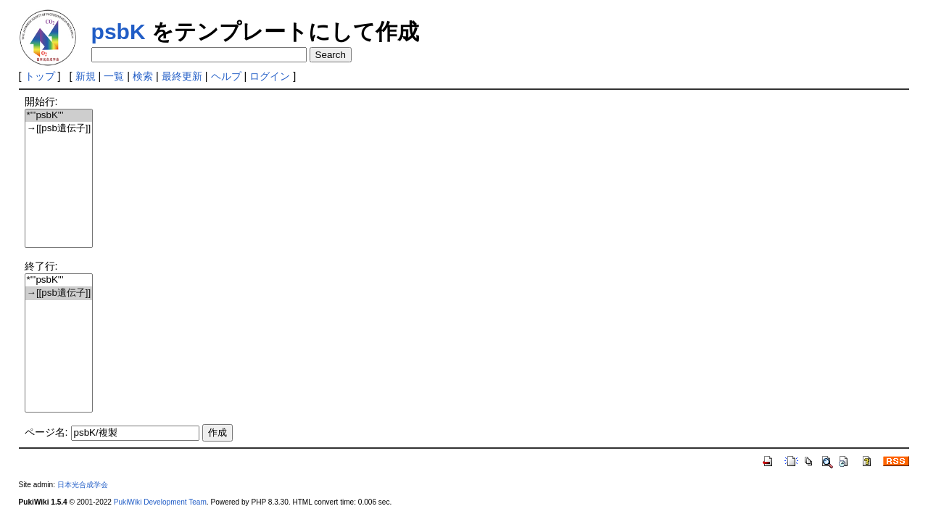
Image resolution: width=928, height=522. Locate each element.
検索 (143, 76)
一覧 (114, 76)
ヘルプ (226, 76)
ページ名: (46, 432)
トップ (40, 76)
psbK (118, 32)
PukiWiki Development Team (160, 502)
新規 (85, 76)
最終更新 (182, 76)
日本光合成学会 (82, 485)
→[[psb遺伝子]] (59, 129)
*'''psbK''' (59, 115)
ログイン (269, 76)
